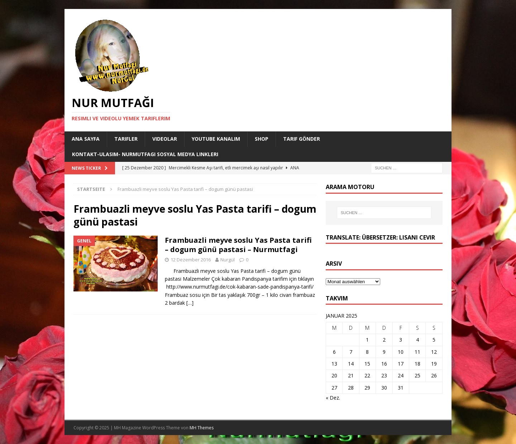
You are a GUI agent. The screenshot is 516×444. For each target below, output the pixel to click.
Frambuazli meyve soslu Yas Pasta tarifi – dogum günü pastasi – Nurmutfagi (238, 244)
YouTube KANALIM (216, 138)
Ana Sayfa (86, 138)
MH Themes (202, 428)
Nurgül (227, 259)
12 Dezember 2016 (191, 259)
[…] (190, 302)
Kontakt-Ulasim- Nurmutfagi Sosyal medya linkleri (145, 154)
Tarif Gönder (301, 138)
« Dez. (333, 397)
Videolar (164, 138)
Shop (261, 138)
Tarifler (126, 138)
